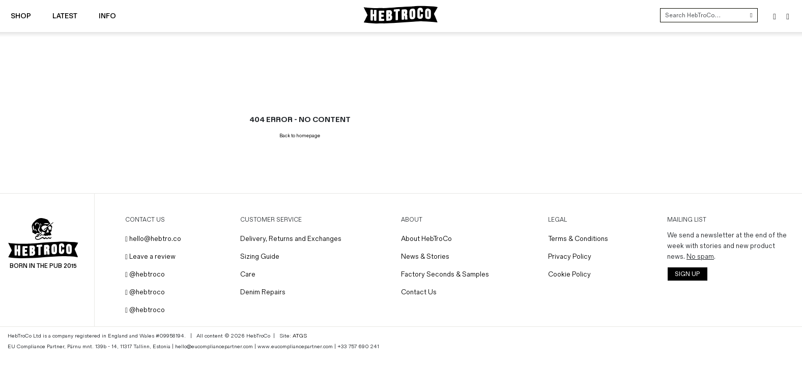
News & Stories (425, 256)
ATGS (300, 335)
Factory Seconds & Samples (445, 274)
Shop (21, 16)
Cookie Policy (569, 274)
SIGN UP (687, 274)
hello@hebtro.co (153, 238)
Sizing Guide (259, 256)
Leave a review (150, 256)
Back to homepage (299, 136)
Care (247, 274)
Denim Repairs (262, 292)
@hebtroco (145, 274)
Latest (64, 16)
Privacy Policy (569, 256)
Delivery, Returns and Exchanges (290, 238)
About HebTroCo (426, 238)
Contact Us (419, 292)
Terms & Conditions (578, 238)
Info (107, 16)
